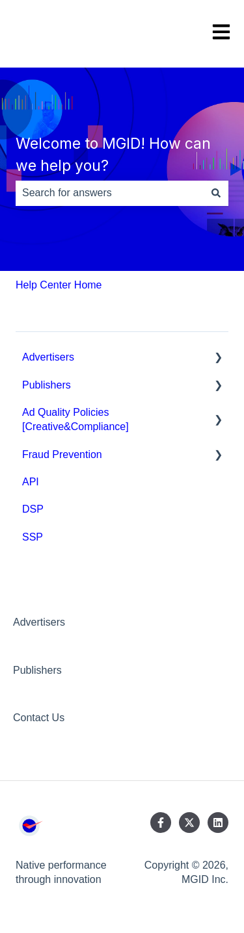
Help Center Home (59, 284)
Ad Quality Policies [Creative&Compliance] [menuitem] (75, 419)
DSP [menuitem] (33, 509)
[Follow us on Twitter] (189, 822)
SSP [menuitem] (32, 537)
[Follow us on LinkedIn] (218, 822)
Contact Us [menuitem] (38, 717)
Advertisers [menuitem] (48, 357)
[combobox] (110, 193)
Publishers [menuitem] (46, 384)
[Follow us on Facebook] (160, 822)
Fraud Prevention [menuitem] (62, 454)
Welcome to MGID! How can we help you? (113, 154)
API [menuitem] (30, 481)
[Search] (216, 193)
